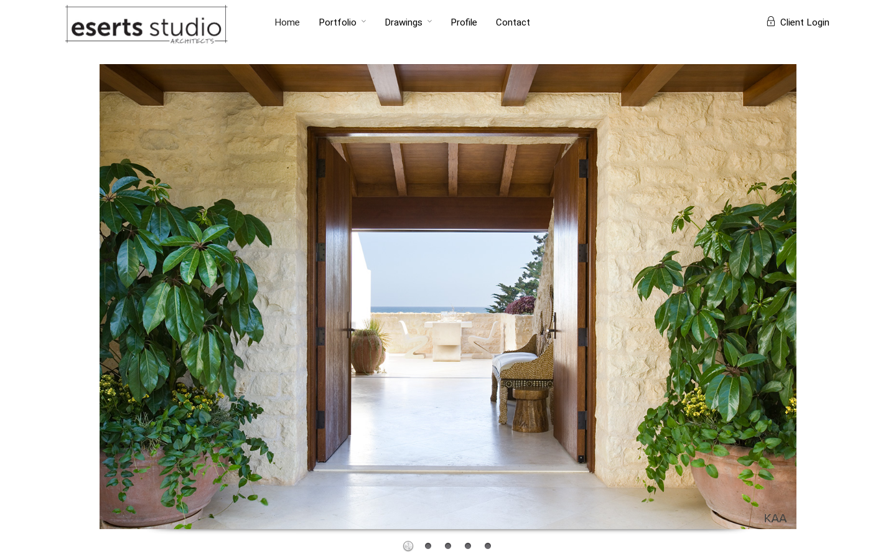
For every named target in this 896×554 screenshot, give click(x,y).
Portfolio (338, 22)
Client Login (797, 22)
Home (287, 22)
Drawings (403, 22)
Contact (513, 22)
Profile (463, 22)
